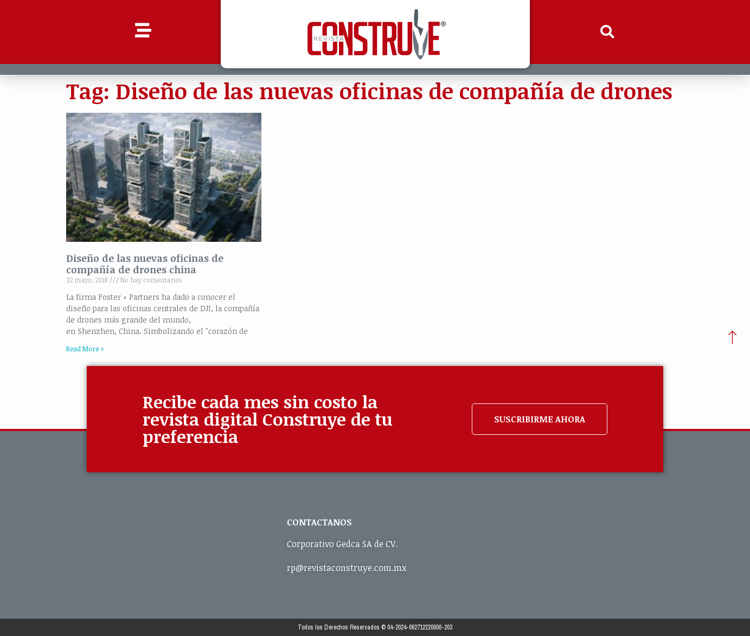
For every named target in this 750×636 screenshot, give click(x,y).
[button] (607, 32)
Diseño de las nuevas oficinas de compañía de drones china (144, 264)
